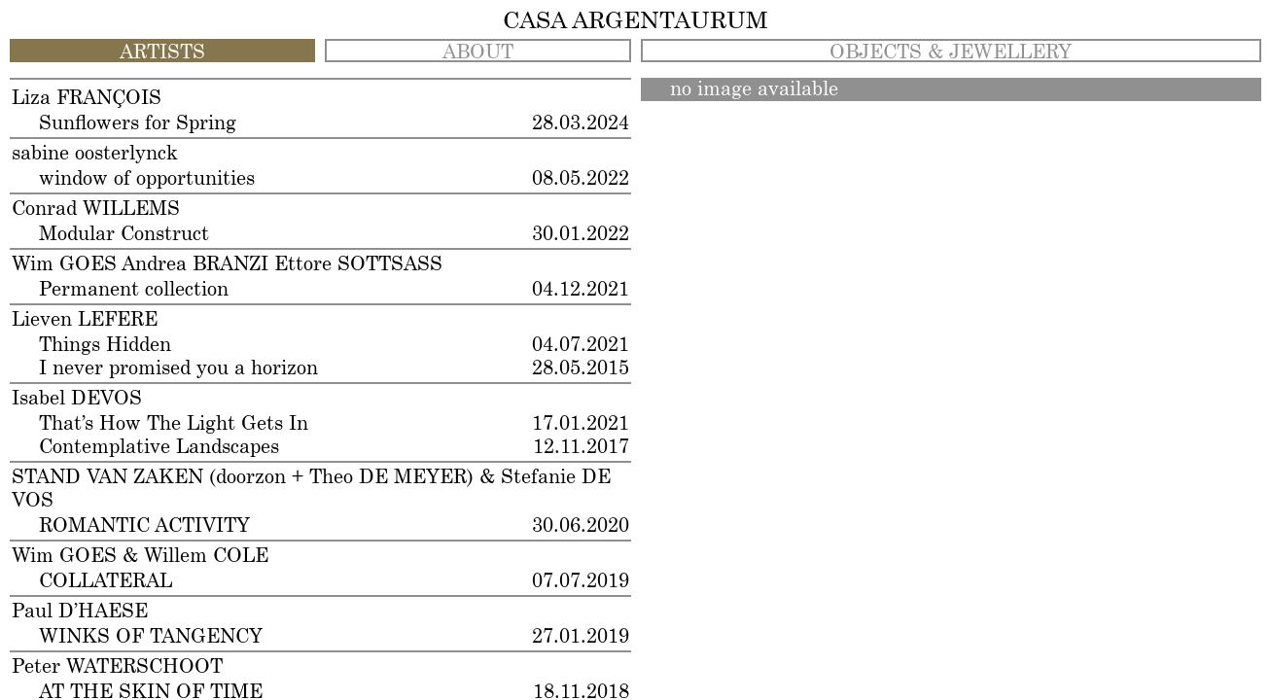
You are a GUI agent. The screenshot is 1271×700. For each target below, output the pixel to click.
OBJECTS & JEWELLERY (951, 52)
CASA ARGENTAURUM (635, 21)
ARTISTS (162, 52)
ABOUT (477, 52)
